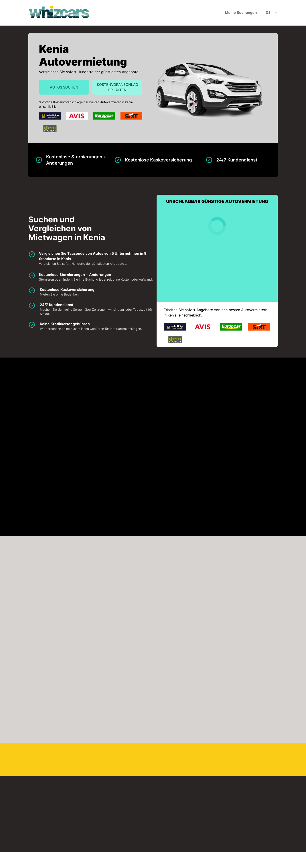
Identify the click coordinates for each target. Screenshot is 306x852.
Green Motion (252, 393)
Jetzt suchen (263, 604)
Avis (116, 393)
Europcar (184, 393)
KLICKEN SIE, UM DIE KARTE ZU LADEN (66, 476)
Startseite (94, 846)
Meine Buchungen (241, 12)
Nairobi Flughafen (126, 768)
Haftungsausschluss (155, 846)
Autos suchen (64, 87)
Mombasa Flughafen (67, 768)
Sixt (53, 419)
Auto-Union (60, 393)
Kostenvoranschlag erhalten (117, 87)
